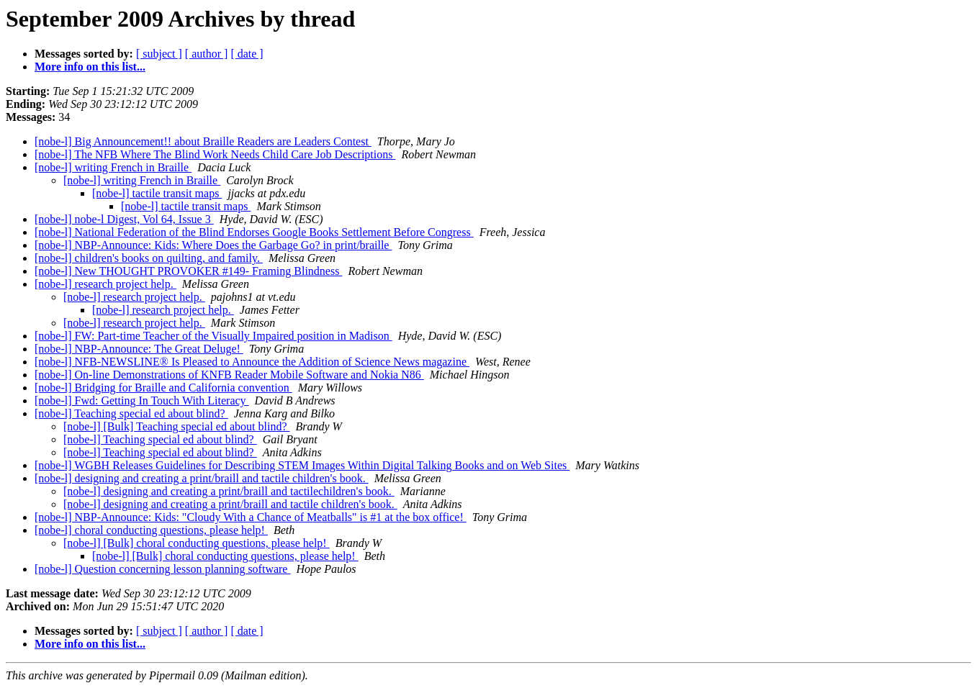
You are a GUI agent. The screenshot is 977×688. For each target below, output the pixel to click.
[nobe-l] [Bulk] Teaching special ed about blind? (176, 426)
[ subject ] (159, 53)
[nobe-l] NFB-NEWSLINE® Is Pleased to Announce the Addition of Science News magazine (252, 362)
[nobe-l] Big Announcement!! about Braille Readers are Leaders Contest (203, 141)
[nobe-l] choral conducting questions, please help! (151, 530)
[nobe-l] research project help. (105, 284)
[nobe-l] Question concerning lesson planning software (162, 569)
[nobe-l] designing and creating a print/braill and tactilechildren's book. (229, 491)
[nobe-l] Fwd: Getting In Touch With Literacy (142, 400)
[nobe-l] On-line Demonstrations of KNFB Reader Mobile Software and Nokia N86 (229, 374)
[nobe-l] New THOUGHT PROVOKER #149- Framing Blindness (188, 271)
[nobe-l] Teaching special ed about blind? (131, 413)
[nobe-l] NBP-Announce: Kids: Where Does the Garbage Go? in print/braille (213, 245)
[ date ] (246, 53)
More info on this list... (90, 66)
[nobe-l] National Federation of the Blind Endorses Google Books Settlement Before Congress (254, 232)
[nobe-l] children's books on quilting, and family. (149, 258)
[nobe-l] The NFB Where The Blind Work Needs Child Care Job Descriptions (215, 154)
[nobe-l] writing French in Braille (113, 167)
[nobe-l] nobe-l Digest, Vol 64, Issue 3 (124, 219)
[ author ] (206, 53)
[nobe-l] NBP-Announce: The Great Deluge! (139, 349)
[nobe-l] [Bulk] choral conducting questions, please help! (196, 543)
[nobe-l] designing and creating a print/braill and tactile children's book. (202, 478)
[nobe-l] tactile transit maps (157, 193)
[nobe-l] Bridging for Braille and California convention (163, 387)
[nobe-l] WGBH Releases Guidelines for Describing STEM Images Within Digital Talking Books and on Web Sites (302, 465)
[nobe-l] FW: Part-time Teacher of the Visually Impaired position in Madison (213, 336)
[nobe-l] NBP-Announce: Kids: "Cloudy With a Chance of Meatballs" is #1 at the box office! (251, 517)
